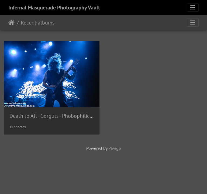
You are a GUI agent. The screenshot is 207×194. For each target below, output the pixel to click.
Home (11, 23)
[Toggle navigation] (193, 8)
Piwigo (114, 148)
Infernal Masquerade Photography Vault (54, 7)
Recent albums (37, 22)
